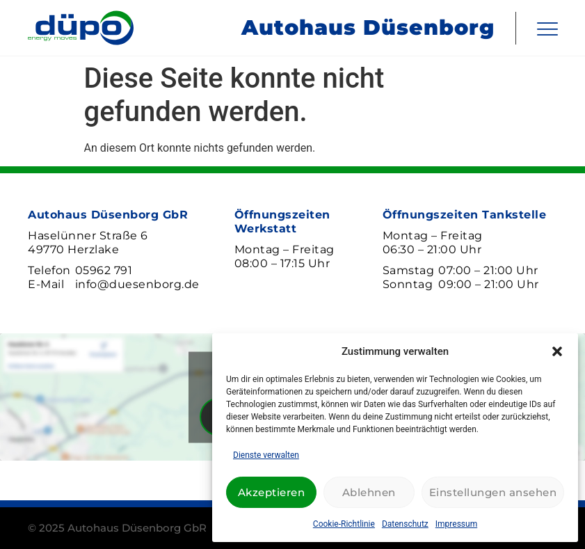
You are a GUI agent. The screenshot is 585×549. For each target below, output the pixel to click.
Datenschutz (405, 524)
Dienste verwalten (266, 455)
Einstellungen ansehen (493, 492)
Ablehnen (369, 492)
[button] (557, 351)
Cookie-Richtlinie (344, 524)
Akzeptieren (271, 492)
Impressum (456, 524)
